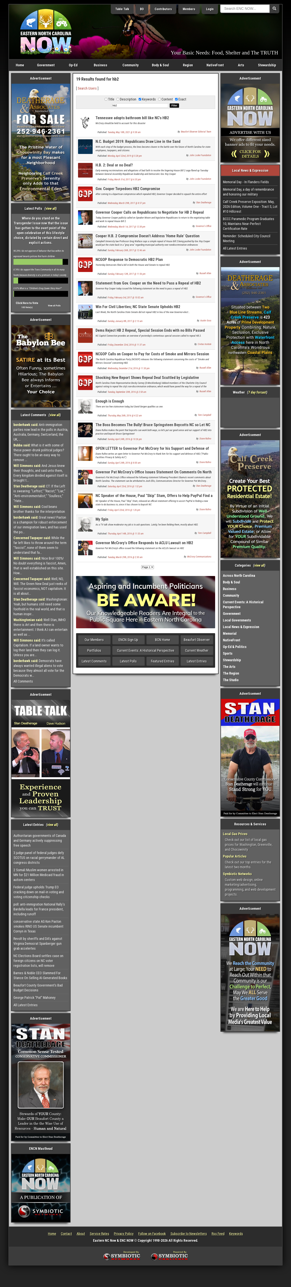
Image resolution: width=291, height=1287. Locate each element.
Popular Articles (235, 856)
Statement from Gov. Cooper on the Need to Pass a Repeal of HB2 (148, 283)
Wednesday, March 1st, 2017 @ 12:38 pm (126, 226)
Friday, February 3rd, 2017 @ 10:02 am (126, 297)
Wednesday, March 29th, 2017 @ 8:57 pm (127, 203)
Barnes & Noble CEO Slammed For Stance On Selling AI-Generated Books (40, 975)
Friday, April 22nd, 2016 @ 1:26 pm (124, 510)
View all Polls (54, 305)
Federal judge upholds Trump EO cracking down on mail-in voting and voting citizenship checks (38, 892)
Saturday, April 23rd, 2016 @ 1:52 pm (125, 486)
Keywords (236, 1234)
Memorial (230, 633)
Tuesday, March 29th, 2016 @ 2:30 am (125, 557)
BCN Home (162, 640)
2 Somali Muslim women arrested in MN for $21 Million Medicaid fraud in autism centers (38, 875)
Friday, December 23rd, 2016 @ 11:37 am (127, 344)
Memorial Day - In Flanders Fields (246, 182)
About (81, 1234)
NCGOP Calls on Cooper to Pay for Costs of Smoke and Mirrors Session (152, 354)
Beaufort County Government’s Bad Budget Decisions (38, 987)
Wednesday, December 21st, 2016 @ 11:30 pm (129, 368)
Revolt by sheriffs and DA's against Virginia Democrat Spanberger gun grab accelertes (37, 943)
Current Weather (196, 650)
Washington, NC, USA (250, 412)
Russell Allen (205, 273)
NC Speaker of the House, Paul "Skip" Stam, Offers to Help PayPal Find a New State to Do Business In (154, 497)
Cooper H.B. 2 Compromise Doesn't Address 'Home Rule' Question (148, 236)
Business (100, 65)
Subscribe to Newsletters (188, 1234)
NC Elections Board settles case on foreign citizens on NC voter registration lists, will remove (38, 961)
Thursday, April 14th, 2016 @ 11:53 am (126, 533)
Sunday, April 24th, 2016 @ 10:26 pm (125, 439)
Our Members (94, 640)
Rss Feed (218, 1234)
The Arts (229, 667)
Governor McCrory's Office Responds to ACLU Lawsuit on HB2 (144, 542)
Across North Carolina (239, 575)
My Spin (102, 519)
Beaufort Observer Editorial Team (196, 131)
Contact (66, 1234)
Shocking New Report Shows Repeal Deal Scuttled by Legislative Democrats (147, 379)
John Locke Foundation (200, 155)
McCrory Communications (199, 556)
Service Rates (99, 1234)
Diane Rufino (205, 438)
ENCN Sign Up (128, 640)
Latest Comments (94, 661)
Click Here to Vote (27, 303)
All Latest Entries (25, 1005)
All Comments (23, 681)
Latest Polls (128, 661)
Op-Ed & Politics (235, 647)
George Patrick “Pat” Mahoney (34, 997)
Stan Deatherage (203, 202)
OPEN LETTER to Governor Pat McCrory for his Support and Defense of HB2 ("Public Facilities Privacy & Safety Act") (152, 450)
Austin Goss (205, 320)
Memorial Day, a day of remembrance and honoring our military (248, 191)
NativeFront (215, 65)
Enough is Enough (110, 401)
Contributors (163, 9)
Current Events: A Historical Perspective (145, 650)
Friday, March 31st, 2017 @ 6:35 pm (124, 179)
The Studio (231, 680)
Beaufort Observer (197, 640)
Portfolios (94, 650)
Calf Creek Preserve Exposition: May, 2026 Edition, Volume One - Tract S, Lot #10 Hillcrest (250, 206)
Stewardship (267, 65)
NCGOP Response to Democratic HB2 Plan (129, 259)
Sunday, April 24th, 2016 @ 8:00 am (124, 462)
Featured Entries (162, 661)
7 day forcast (257, 392)
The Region (231, 673)
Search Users (87, 88)
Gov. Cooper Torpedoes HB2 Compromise (128, 188)
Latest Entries (197, 661)
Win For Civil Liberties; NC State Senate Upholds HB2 (138, 306)
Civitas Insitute (204, 344)
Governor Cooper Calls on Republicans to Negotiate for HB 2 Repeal (150, 212)
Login (210, 9)
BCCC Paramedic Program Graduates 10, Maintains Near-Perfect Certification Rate (248, 224)
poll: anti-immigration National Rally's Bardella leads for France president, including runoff (39, 909)
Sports (227, 653)
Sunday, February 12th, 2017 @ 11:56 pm (127, 274)
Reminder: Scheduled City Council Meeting (246, 238)
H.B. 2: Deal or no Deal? (114, 165)
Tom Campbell (204, 415)
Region (188, 65)
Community (130, 65)
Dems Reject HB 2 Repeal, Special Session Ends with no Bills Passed (150, 330)
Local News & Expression (241, 627)
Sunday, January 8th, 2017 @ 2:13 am (125, 321)
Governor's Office (203, 226)
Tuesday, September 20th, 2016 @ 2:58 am (127, 392)
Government (46, 65)
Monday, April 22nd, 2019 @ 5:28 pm (125, 156)
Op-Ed (73, 65)
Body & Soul (160, 65)
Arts (241, 65)
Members (189, 9)
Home (20, 65)
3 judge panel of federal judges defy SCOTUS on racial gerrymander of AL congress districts (39, 858)
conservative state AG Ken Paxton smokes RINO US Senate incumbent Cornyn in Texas (38, 926)
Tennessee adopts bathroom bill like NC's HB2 (132, 118)
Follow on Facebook (152, 1234)
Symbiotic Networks (237, 874)
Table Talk (122, 9)
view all (51, 208)
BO (142, 9)
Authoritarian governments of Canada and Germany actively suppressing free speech (39, 840)
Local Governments (237, 620)
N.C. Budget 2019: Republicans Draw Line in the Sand (138, 141)
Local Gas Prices (235, 834)
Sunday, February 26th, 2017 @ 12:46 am (127, 250)
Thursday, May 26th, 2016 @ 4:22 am (125, 415)
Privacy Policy (124, 1234)
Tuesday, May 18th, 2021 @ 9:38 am (124, 132)
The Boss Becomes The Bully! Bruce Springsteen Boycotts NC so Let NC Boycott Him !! (153, 427)
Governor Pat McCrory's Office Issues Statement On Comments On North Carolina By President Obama (154, 474)
